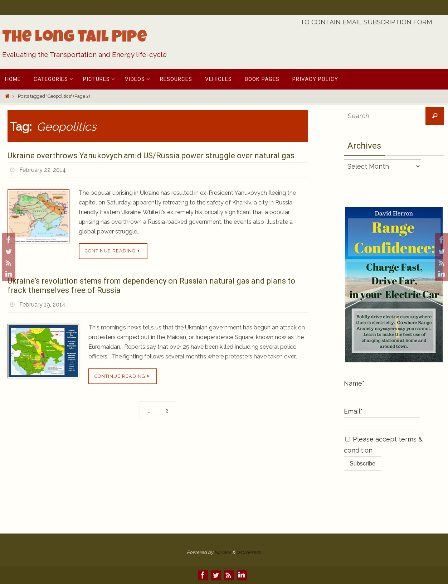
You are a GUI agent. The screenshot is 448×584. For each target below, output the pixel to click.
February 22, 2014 (42, 169)
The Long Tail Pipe (74, 38)
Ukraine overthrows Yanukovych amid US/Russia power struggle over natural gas (151, 155)
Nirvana (222, 552)
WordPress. (249, 552)
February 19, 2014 (42, 304)
